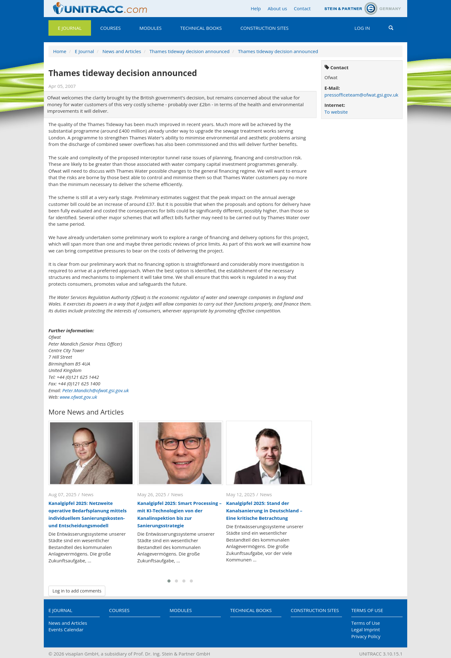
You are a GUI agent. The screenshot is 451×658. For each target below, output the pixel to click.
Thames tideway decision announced (189, 51)
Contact (302, 8)
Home (59, 51)
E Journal (70, 28)
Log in (362, 28)
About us (277, 8)
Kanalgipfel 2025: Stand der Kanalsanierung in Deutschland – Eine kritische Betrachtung (264, 510)
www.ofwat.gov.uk (78, 397)
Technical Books (201, 28)
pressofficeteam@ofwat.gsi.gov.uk (362, 95)
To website (336, 112)
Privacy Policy (365, 636)
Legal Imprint (365, 629)
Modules (150, 28)
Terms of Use (367, 610)
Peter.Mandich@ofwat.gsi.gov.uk (95, 390)
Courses (110, 28)
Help (256, 8)
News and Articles (121, 51)
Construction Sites (264, 28)
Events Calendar (66, 629)
